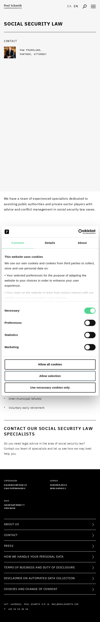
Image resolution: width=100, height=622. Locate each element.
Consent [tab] (17, 242)
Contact (11, 535)
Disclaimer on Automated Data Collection (39, 578)
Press (8, 545)
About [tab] (82, 242)
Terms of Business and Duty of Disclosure (39, 567)
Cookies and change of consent (31, 589)
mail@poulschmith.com (65, 604)
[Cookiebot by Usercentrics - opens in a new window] (78, 231)
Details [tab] (50, 242)
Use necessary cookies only (50, 387)
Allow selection (50, 376)
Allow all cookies (50, 364)
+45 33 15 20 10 (18, 609)
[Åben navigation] (93, 6)
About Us (11, 524)
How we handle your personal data (34, 556)
